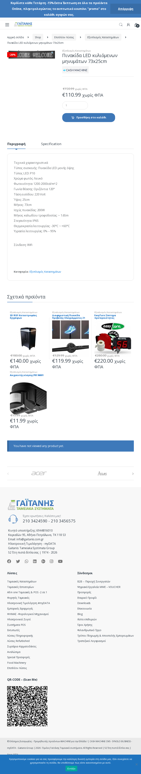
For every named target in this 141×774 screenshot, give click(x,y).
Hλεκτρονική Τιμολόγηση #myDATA (28, 603)
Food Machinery (16, 662)
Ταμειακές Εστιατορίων (20, 587)
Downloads (84, 603)
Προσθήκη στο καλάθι (91, 117)
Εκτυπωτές (13, 630)
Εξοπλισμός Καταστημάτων (103, 37)
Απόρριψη (125, 9)
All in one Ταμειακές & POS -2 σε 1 (27, 592)
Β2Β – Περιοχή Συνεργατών (94, 581)
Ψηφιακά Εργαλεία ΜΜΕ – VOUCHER (98, 587)
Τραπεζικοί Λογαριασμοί (91, 641)
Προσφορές (84, 592)
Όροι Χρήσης (84, 625)
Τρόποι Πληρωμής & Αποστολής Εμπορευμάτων (105, 635)
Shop (38, 37)
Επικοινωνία (84, 608)
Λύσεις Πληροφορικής (20, 635)
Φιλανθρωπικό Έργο (89, 630)
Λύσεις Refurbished (18, 641)
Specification (51, 144)
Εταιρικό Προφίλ (87, 597)
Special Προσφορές (18, 657)
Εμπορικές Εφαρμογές (20, 608)
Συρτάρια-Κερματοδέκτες (21, 646)
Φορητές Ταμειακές (18, 597)
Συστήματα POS (16, 625)
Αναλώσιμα (13, 652)
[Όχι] (136, 764)
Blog (80, 614)
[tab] (16, 145)
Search (121, 25)
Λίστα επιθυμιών (87, 619)
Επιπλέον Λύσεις (64, 37)
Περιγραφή (16, 144)
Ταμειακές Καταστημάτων (22, 581)
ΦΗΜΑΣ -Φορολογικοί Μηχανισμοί (28, 614)
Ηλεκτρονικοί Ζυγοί (18, 619)
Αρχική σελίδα (15, 37)
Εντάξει (71, 768)
